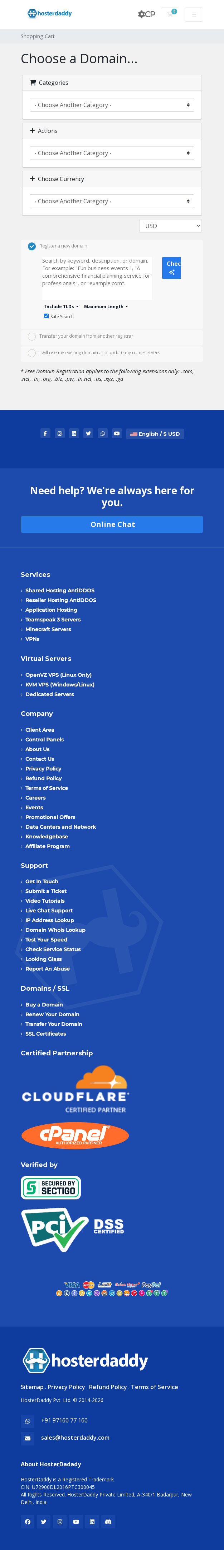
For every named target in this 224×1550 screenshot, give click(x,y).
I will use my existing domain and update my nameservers (94, 353)
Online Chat (112, 524)
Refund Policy (43, 778)
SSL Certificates (45, 1034)
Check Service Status (53, 949)
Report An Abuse (47, 969)
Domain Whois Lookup (55, 930)
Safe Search (59, 317)
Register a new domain (57, 246)
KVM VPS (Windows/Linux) (59, 684)
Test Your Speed (46, 939)
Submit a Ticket (46, 891)
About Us (37, 749)
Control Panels (44, 739)
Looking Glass (43, 959)
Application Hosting (51, 610)
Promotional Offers (50, 817)
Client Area (39, 730)
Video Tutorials (44, 901)
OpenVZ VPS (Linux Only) (58, 675)
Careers (35, 798)
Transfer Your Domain (53, 1024)
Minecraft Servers (48, 629)
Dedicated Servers (49, 694)
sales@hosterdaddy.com (75, 1438)
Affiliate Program (47, 846)
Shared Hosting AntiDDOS (59, 590)
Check (174, 267)
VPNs (32, 639)
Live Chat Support (49, 910)
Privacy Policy (43, 768)
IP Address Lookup (49, 920)
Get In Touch (41, 881)
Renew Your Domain (52, 1014)
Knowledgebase (46, 836)
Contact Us (39, 759)
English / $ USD (155, 434)
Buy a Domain (44, 1004)
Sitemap (32, 1387)
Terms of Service (46, 788)
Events (34, 807)
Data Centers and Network (60, 827)
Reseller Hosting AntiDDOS (60, 600)
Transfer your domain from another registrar (80, 337)
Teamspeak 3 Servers (53, 619)
